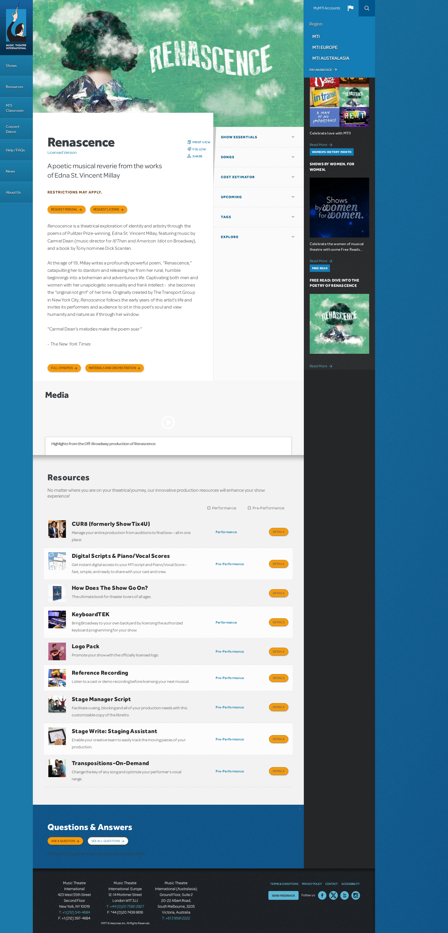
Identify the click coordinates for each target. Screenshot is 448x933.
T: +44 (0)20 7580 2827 (125, 906)
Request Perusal (64, 209)
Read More (322, 144)
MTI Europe (325, 47)
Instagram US (355, 895)
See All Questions (105, 841)
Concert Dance (12, 129)
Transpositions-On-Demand (110, 763)
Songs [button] (227, 157)
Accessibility (350, 883)
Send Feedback (283, 895)
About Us (13, 192)
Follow (199, 149)
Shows (11, 65)
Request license (106, 209)
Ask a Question (63, 841)
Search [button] (367, 8)
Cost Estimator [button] (238, 177)
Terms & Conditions (284, 883)
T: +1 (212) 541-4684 (74, 912)
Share (198, 156)
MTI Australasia (330, 58)
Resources (14, 86)
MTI (316, 36)
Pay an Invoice (320, 70)
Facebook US (322, 895)
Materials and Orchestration (112, 368)
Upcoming (231, 197)
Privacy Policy (312, 883)
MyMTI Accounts (327, 8)
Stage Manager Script (101, 699)
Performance (224, 508)
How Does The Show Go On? (110, 587)
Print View (201, 142)
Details (279, 532)
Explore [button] (230, 237)
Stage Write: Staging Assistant (114, 731)
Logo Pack (86, 646)
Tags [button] (226, 217)
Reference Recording (100, 672)
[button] (350, 8)
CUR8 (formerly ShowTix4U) (111, 523)
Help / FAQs (15, 150)
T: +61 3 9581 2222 (176, 918)
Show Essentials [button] (239, 137)
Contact (331, 883)
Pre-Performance (269, 508)
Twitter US (333, 895)
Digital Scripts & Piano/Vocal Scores (121, 555)
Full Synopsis (62, 368)
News (10, 171)
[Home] (16, 27)
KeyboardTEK (91, 614)
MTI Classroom (14, 108)
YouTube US (344, 895)
